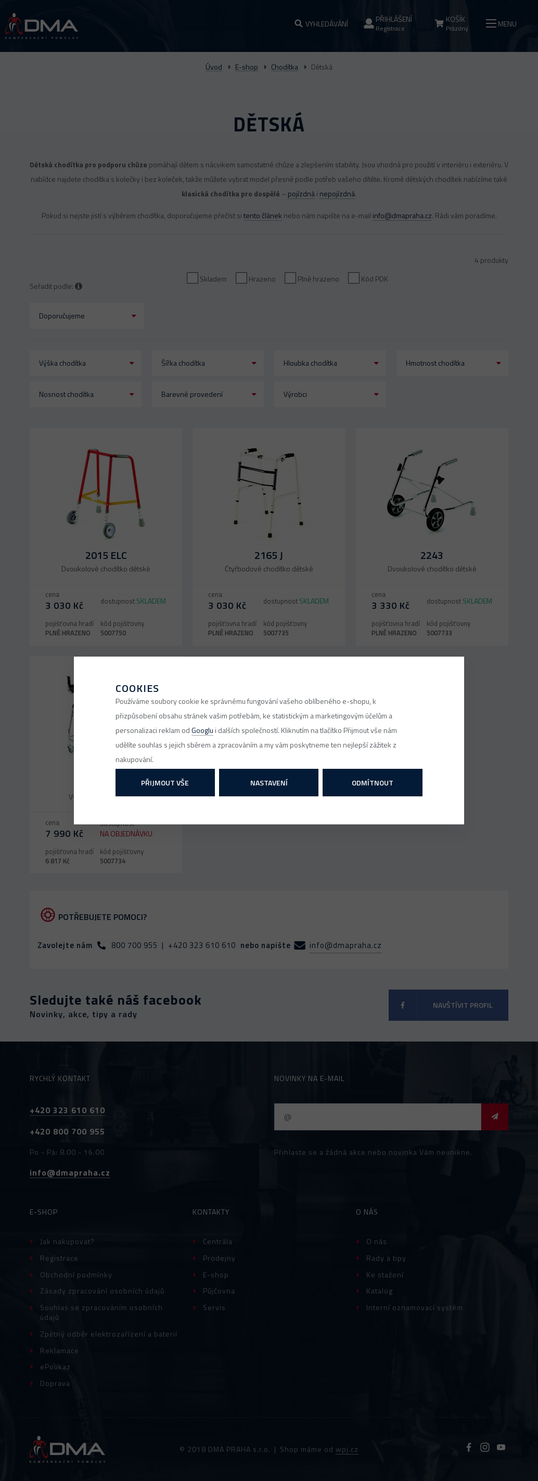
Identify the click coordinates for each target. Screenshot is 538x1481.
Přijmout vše (165, 782)
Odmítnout (372, 782)
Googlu (202, 730)
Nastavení (269, 782)
